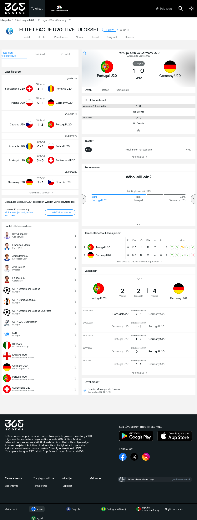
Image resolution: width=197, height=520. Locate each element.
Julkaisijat (66, 478)
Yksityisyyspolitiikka (43, 478)
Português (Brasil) (113, 509)
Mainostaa (95, 478)
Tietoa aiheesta (13, 478)
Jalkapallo (7, 20)
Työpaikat (66, 485)
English (72, 509)
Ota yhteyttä (11, 485)
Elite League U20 (26, 20)
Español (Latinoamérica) (147, 509)
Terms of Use (40, 485)
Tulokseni (164, 8)
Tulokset (37, 8)
